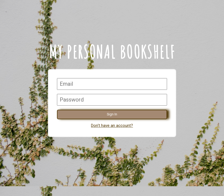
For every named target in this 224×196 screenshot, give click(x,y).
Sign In (112, 114)
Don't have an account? (112, 125)
